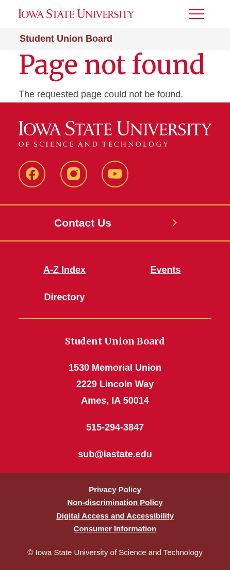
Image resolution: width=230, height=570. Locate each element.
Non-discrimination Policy (114, 502)
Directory (64, 297)
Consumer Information (115, 528)
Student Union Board (66, 38)
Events (165, 270)
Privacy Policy (115, 489)
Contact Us (82, 223)
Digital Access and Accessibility (115, 515)
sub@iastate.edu (115, 454)
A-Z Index (64, 270)
